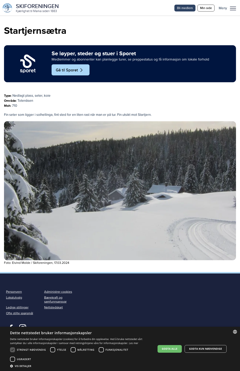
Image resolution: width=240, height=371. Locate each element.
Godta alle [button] (169, 348)
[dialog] (120, 349)
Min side (206, 8)
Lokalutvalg (14, 298)
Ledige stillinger (17, 308)
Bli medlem (185, 8)
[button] (229, 8)
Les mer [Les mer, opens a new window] (133, 343)
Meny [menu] (233, 8)
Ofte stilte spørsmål (19, 314)
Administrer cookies (58, 292)
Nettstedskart (53, 308)
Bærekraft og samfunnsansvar (55, 300)
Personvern (14, 292)
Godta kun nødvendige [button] (205, 348)
